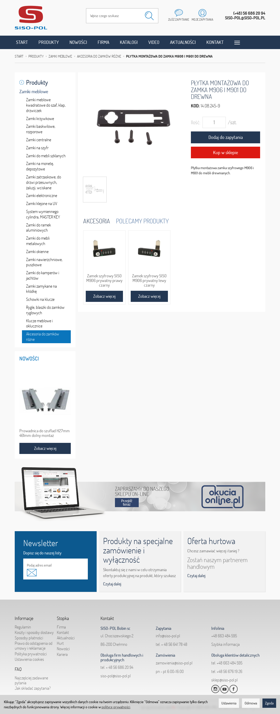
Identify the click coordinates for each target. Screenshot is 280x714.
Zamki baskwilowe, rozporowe (40, 129)
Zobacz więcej (104, 296)
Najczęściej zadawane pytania (31, 680)
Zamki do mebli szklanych (46, 155)
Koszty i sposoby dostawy (34, 632)
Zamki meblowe (33, 92)
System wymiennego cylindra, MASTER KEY (43, 214)
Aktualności (183, 42)
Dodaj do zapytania (225, 137)
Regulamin (23, 627)
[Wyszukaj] (149, 15)
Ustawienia (228, 703)
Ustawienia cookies (29, 659)
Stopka (63, 618)
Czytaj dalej (112, 583)
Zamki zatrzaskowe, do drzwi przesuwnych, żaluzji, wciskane (43, 182)
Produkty (48, 42)
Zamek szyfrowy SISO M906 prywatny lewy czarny (149, 280)
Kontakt (215, 42)
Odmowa (251, 703)
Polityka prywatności (31, 653)
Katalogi (129, 42)
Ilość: (195, 122)
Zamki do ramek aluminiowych (38, 227)
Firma (103, 42)
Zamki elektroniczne (41, 195)
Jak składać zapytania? (33, 688)
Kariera (62, 654)
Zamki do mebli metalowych (38, 241)
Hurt (60, 643)
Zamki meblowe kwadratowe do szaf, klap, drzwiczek (46, 105)
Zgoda (269, 703)
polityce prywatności (116, 707)
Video (153, 42)
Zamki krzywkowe (40, 118)
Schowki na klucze (40, 299)
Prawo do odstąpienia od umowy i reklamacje (33, 646)
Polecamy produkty (142, 221)
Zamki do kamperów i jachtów (42, 275)
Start (22, 42)
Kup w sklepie (225, 152)
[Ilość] (214, 122)
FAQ (18, 669)
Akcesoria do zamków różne (42, 336)
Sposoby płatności (29, 637)
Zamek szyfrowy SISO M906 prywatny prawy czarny (104, 280)
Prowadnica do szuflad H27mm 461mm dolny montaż (44, 433)
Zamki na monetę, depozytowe (40, 166)
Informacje (24, 618)
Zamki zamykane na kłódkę (41, 289)
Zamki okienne (37, 251)
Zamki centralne (38, 139)
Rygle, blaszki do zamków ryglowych (45, 310)
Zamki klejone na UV (41, 203)
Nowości (78, 42)
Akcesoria (96, 221)
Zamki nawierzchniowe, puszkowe (44, 262)
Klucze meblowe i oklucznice (39, 323)
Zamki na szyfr (37, 147)
